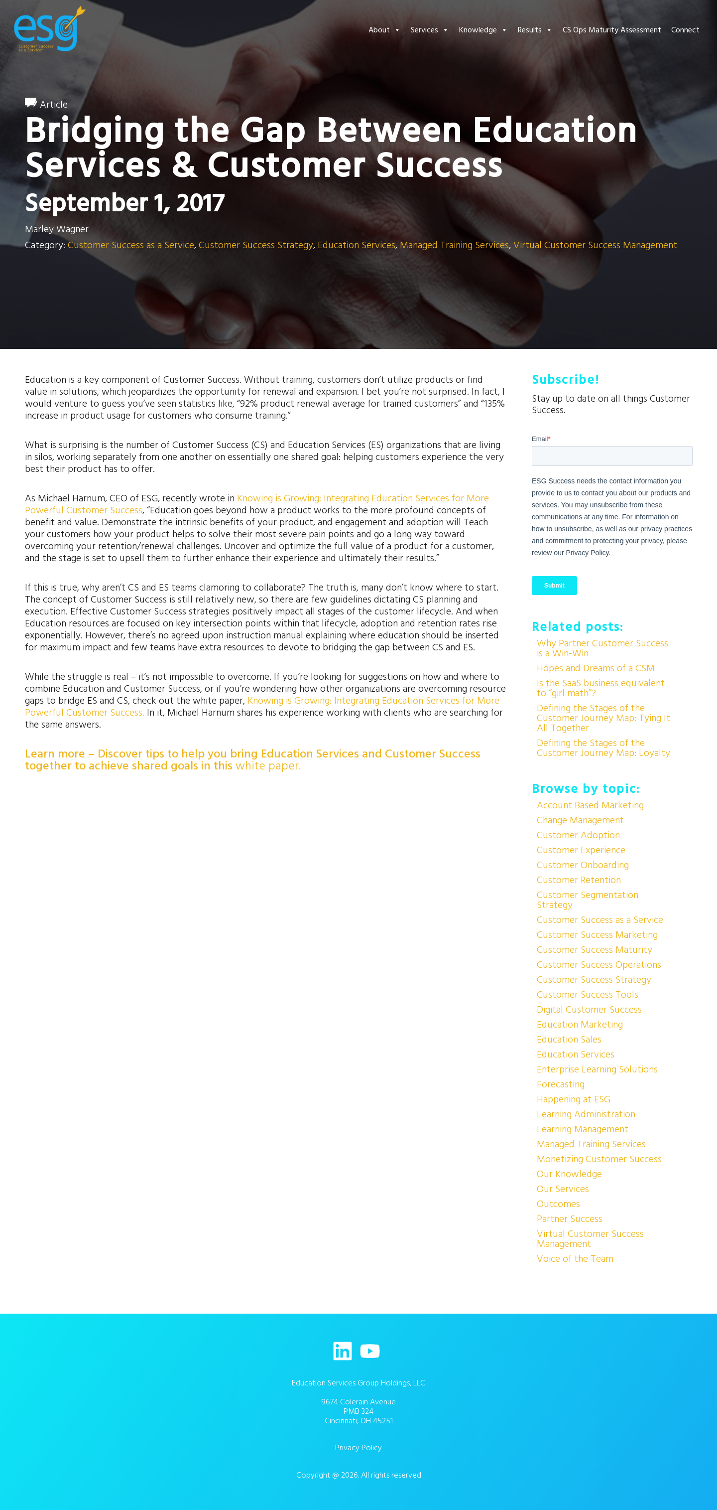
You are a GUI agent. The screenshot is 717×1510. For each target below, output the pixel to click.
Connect (685, 29)
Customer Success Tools (587, 995)
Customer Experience (581, 850)
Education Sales (569, 1040)
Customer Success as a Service (131, 245)
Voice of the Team (575, 1259)
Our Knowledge (569, 1174)
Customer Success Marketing (597, 935)
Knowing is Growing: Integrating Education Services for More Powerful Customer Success (257, 504)
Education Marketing (580, 1025)
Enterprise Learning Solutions (597, 1069)
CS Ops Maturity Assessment (612, 29)
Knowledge (483, 29)
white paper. (268, 765)
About (384, 29)
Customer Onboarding (583, 865)
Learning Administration (586, 1114)
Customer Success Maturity (594, 950)
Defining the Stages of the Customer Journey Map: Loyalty (603, 748)
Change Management (580, 820)
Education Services (356, 245)
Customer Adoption (578, 835)
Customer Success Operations (599, 965)
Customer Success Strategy (256, 245)
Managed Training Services (454, 245)
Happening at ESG (573, 1099)
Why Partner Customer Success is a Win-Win (602, 648)
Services (430, 29)
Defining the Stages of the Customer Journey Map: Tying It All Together (603, 718)
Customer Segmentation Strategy (587, 900)
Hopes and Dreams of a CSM (596, 668)
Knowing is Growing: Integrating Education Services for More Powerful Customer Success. (262, 707)
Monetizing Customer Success (599, 1159)
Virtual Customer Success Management (595, 245)
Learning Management (582, 1129)
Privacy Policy (358, 1447)
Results (535, 29)
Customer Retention (579, 880)
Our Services (563, 1189)
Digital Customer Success (589, 1010)
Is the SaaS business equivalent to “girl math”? (601, 688)
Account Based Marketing (590, 805)
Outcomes (558, 1204)
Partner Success (569, 1219)
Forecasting (561, 1084)
